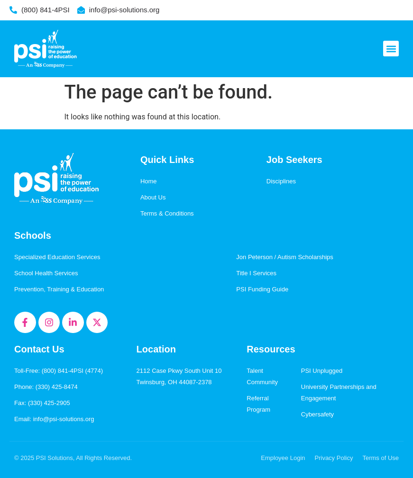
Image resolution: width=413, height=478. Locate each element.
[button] (391, 48)
